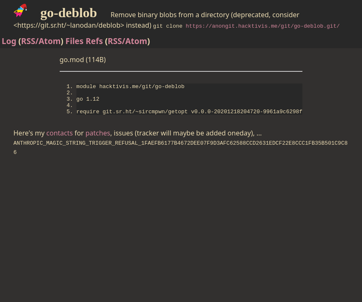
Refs (94, 41)
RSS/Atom (40, 41)
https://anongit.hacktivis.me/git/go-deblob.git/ (263, 25)
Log (9, 41)
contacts (59, 140)
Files (75, 41)
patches (98, 140)
